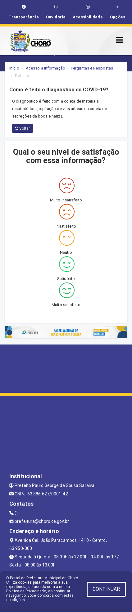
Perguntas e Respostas (92, 68)
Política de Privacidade (26, 591)
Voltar (22, 128)
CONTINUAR (106, 589)
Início (14, 68)
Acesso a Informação (45, 68)
